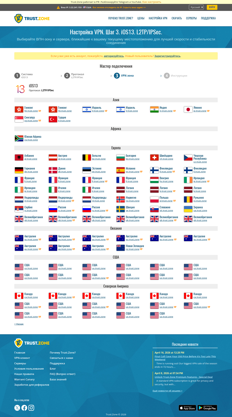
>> (119, 7)
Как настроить (151, 2)
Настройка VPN (158, 18)
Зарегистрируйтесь (167, 56)
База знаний (58, 379)
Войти (212, 7)
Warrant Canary (24, 379)
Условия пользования (29, 368)
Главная (19, 352)
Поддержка (208, 18)
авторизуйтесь (114, 56)
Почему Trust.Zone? (120, 18)
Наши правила (24, 374)
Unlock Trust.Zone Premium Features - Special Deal (184, 376)
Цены (140, 18)
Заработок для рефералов (31, 384)
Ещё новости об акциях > (167, 390)
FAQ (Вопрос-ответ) (62, 374)
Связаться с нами (61, 358)
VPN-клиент (22, 358)
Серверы (191, 18)
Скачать (177, 18)
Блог (53, 368)
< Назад (18, 323)
